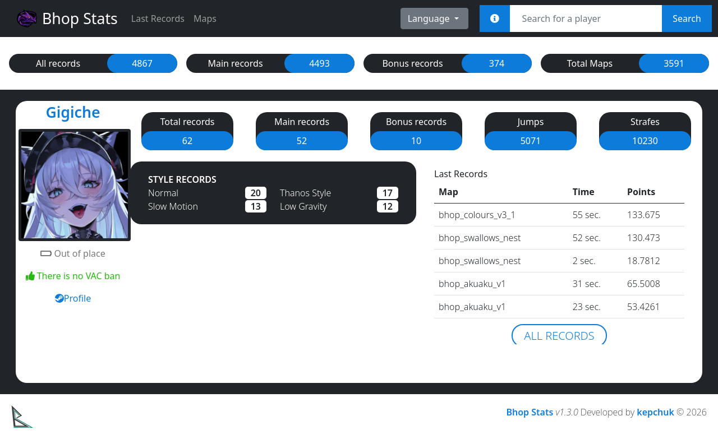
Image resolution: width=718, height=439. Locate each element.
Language (430, 18)
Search (687, 18)
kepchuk (655, 412)
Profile (73, 298)
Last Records (158, 18)
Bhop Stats (67, 18)
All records (559, 335)
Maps (205, 18)
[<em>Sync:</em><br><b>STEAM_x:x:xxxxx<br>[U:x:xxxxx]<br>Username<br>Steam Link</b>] (495, 18)
